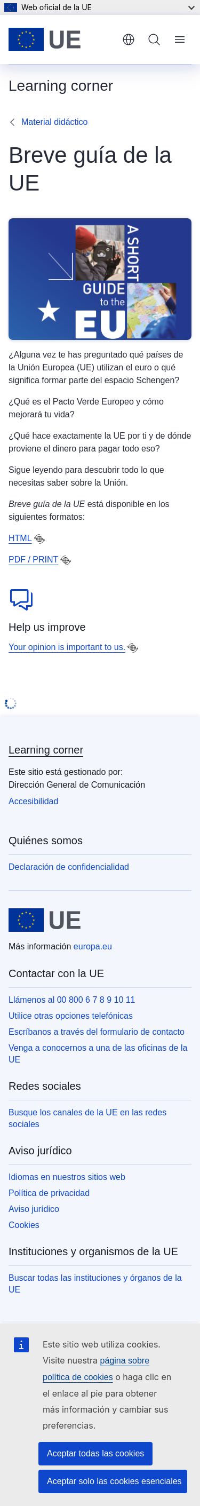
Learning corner (46, 750)
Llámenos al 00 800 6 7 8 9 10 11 (72, 999)
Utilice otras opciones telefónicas (71, 1015)
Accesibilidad (33, 801)
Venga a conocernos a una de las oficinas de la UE (98, 1053)
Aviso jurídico (34, 1209)
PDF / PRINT (33, 559)
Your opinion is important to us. (67, 647)
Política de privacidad (49, 1193)
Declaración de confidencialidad (69, 866)
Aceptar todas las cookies (95, 1453)
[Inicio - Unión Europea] (62, 39)
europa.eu (93, 946)
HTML (20, 538)
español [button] (128, 39)
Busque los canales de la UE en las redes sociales (87, 1118)
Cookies (24, 1225)
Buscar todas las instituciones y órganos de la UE (95, 1283)
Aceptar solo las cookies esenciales (114, 1481)
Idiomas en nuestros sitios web (67, 1177)
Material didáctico (54, 121)
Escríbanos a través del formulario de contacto (97, 1031)
